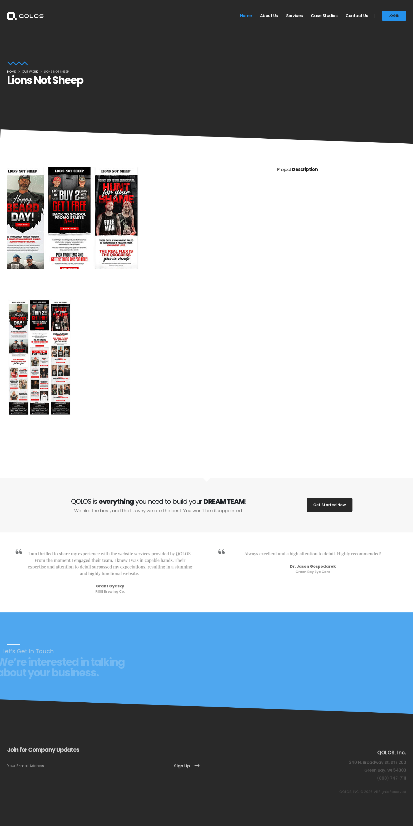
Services (294, 15)
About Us (269, 15)
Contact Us (357, 15)
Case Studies (324, 15)
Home (246, 15)
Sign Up (182, 766)
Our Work (30, 71)
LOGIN (394, 15)
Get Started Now (329, 504)
